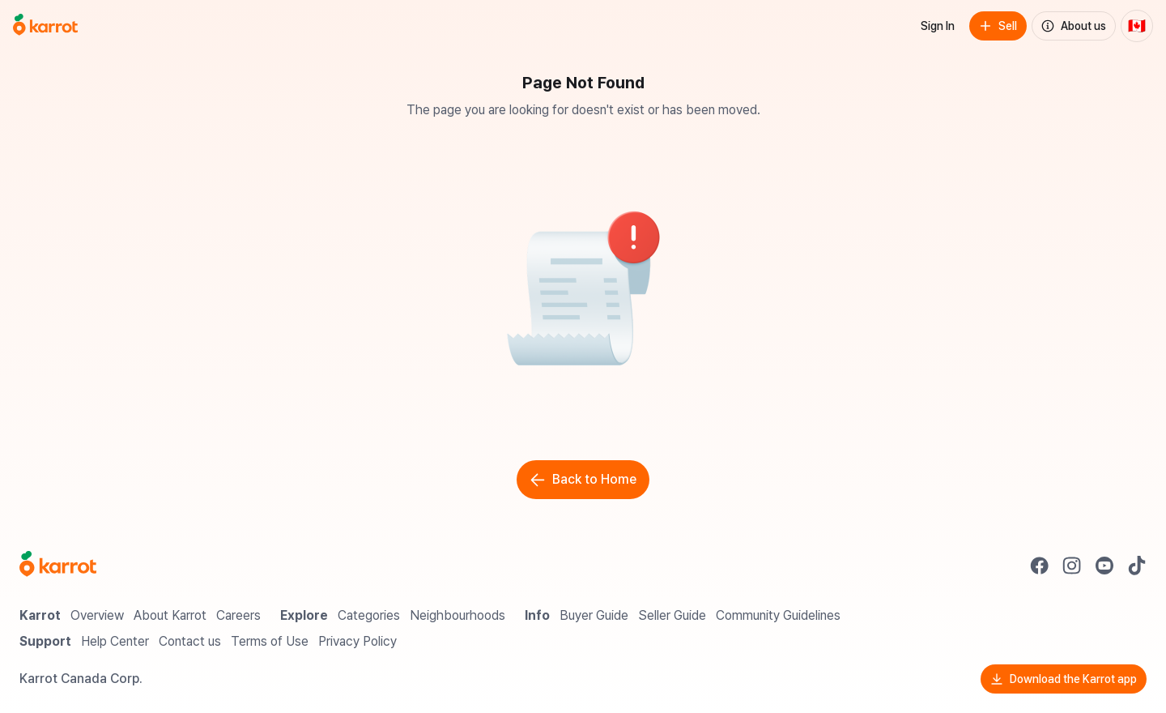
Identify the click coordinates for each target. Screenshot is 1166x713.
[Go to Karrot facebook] (1039, 565)
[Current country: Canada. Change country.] (1137, 26)
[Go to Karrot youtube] (1104, 565)
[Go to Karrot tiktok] (1137, 565)
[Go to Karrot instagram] (1072, 565)
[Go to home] (45, 26)
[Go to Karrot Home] (57, 565)
